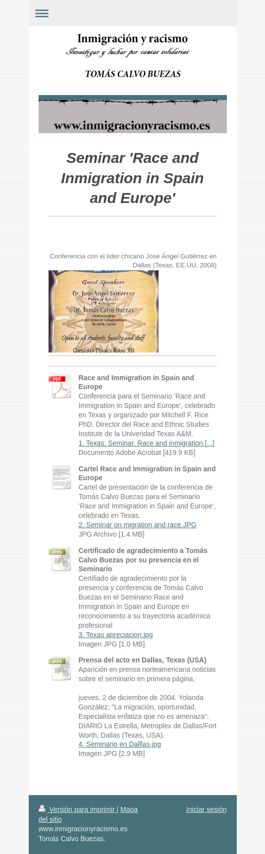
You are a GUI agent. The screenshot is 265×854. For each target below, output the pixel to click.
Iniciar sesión (206, 809)
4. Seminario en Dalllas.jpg (120, 744)
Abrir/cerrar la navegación (132, 13)
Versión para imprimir (78, 809)
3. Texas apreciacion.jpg (116, 635)
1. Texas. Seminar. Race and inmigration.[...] (146, 443)
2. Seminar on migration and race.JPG (138, 525)
